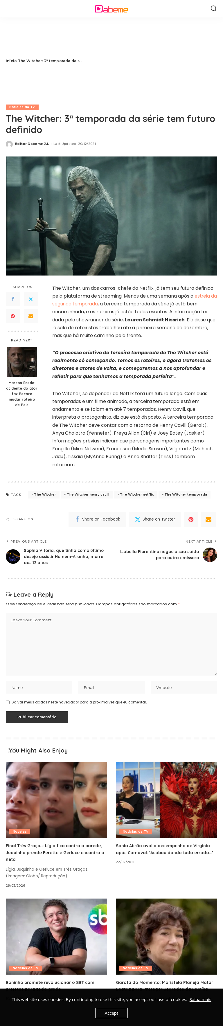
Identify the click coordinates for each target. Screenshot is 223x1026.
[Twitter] (31, 300)
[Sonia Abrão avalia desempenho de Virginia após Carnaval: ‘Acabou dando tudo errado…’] (166, 804)
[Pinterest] (13, 316)
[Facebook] (13, 300)
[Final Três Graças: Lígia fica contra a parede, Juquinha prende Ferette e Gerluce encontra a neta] (56, 804)
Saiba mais (200, 999)
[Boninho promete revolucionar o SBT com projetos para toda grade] (56, 940)
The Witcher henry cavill (88, 495)
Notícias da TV (22, 107)
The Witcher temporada (185, 495)
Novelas (20, 835)
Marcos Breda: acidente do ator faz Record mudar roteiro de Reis (21, 393)
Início (11, 61)
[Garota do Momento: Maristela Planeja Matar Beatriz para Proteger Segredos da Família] (166, 940)
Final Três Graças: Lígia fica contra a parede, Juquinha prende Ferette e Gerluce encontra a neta (55, 855)
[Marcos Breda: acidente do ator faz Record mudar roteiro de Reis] (22, 362)
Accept (111, 1013)
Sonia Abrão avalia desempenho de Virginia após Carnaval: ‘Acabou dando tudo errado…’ (165, 855)
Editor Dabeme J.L (32, 144)
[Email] (31, 316)
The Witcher (45, 495)
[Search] (213, 8)
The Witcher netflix (137, 495)
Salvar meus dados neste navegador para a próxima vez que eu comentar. (79, 705)
